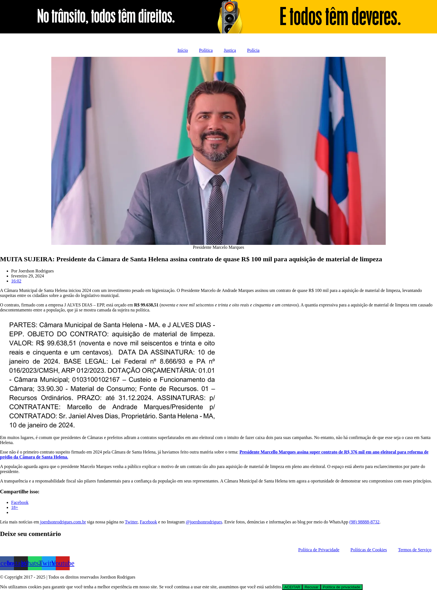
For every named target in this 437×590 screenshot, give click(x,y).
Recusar (312, 587)
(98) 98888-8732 (364, 522)
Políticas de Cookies (369, 549)
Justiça (230, 50)
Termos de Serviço (414, 549)
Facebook (148, 522)
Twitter (131, 522)
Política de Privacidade (318, 549)
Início (183, 50)
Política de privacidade (341, 587)
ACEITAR (292, 587)
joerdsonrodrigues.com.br (62, 522)
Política (206, 50)
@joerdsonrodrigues (204, 522)
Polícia (253, 50)
